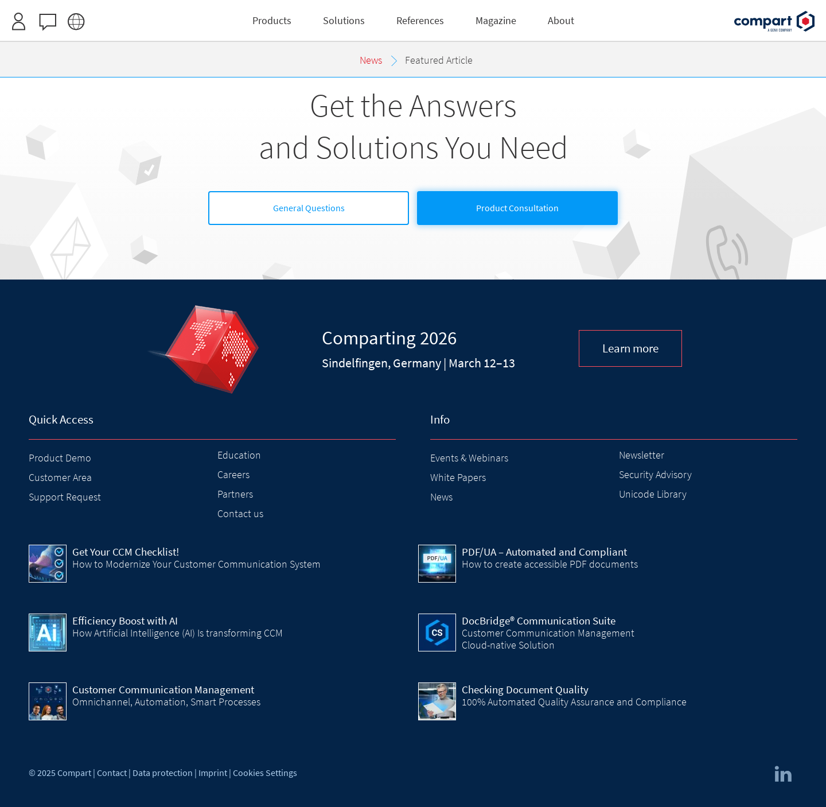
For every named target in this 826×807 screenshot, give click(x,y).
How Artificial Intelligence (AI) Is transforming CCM (177, 632)
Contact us (240, 513)
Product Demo (60, 457)
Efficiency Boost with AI (125, 620)
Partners (235, 494)
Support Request (65, 496)
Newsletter (641, 454)
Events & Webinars (469, 457)
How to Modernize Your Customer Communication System (196, 564)
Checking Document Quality (525, 689)
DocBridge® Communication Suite (538, 620)
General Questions (309, 208)
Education (239, 454)
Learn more (630, 348)
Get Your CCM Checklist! (125, 551)
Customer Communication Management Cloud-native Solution (548, 638)
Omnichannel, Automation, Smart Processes (166, 701)
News (441, 496)
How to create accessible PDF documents (550, 564)
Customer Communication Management (163, 689)
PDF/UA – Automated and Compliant (544, 551)
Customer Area (60, 477)
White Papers (458, 477)
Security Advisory (655, 474)
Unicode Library (653, 494)
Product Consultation (517, 208)
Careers (233, 474)
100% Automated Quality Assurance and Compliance (574, 701)
